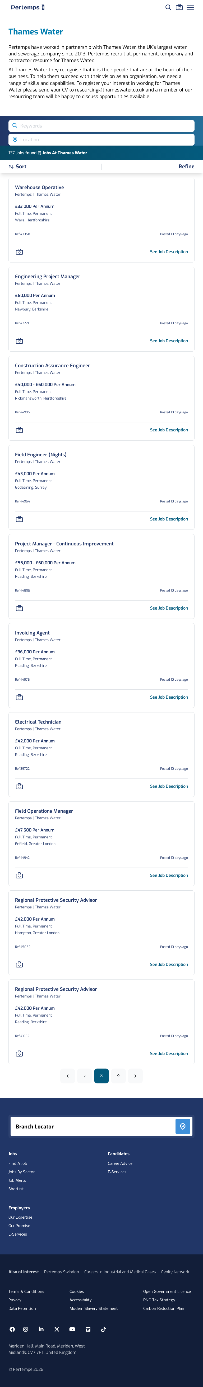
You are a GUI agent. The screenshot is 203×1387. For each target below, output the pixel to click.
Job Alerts (17, 1181)
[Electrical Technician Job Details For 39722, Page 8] (38, 722)
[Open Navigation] (190, 7)
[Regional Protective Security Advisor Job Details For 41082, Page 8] (56, 989)
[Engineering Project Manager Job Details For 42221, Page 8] (47, 276)
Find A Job (17, 1164)
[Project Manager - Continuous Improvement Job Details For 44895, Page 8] (64, 544)
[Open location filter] (101, 139)
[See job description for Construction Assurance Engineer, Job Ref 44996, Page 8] (169, 430)
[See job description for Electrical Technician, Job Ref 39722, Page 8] (169, 786)
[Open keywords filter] (101, 126)
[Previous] (67, 1076)
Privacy (14, 1300)
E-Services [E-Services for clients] (17, 1234)
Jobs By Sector (21, 1172)
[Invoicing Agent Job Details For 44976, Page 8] (32, 633)
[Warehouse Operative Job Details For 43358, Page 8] (39, 187)
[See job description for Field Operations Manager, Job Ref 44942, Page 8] (169, 875)
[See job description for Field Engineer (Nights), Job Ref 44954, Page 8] (169, 519)
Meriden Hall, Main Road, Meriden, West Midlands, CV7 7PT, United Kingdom (46, 1349)
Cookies (77, 1292)
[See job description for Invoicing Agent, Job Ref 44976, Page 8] (169, 697)
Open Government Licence (167, 1292)
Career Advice (120, 1164)
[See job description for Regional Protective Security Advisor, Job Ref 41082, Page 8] (169, 1054)
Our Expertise (20, 1217)
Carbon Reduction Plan (163, 1309)
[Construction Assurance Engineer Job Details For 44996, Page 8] (52, 365)
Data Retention (22, 1309)
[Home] (27, 7)
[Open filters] (187, 167)
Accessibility (81, 1300)
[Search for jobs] (168, 7)
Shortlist (16, 1189)
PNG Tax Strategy (159, 1300)
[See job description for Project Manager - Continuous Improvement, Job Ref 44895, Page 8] (169, 608)
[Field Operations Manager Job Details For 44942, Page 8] (44, 811)
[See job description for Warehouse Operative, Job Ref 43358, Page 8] (169, 252)
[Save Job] (19, 251)
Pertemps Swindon (61, 1272)
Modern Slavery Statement (94, 1309)
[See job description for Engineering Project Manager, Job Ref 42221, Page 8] (169, 341)
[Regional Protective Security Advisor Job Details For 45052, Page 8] (56, 900)
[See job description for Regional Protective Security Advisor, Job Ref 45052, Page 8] (169, 964)
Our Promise (19, 1226)
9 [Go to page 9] (118, 1075)
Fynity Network (175, 1272)
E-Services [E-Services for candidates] (117, 1172)
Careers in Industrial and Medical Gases (120, 1272)
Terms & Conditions (26, 1292)
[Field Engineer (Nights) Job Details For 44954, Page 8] (41, 455)
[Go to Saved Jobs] (179, 7)
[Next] (135, 1076)
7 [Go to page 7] (85, 1075)
